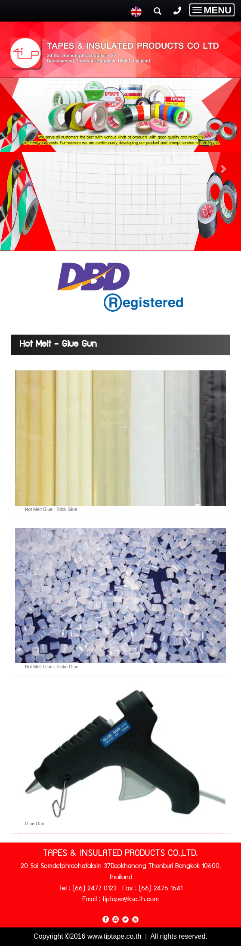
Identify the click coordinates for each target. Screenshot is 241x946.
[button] (18, 164)
